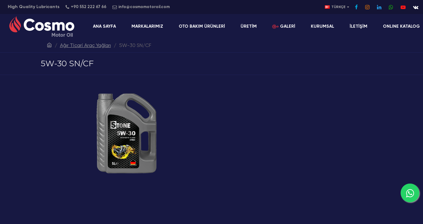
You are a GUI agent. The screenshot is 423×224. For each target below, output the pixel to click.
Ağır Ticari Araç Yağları (85, 45)
